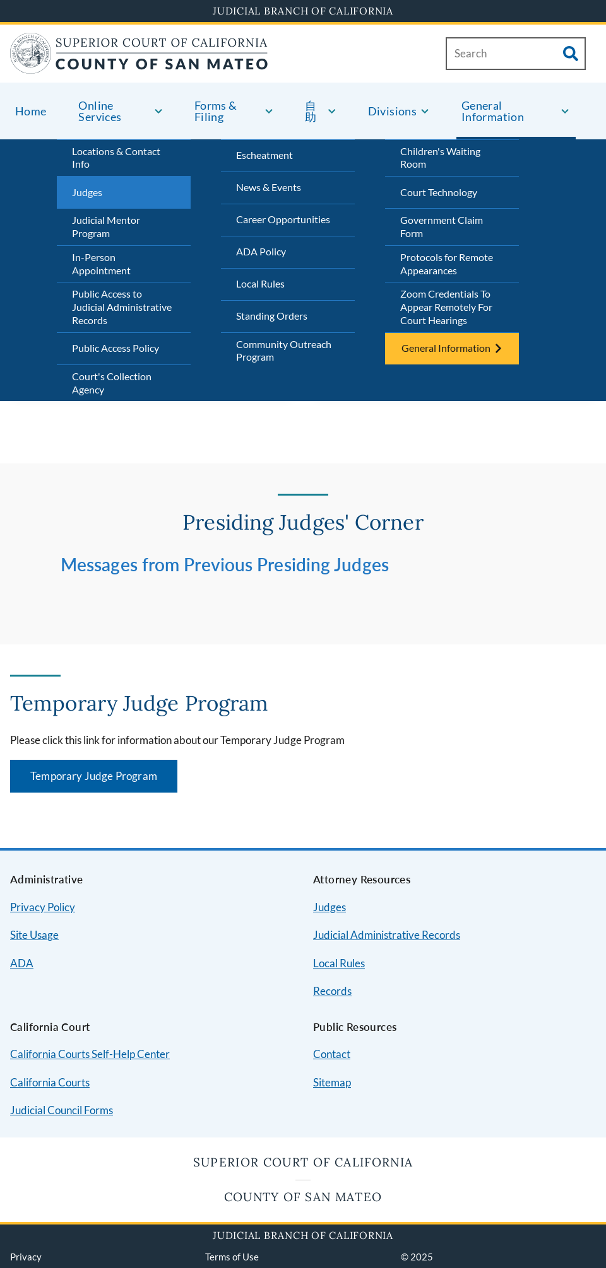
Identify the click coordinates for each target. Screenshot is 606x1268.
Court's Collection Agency (112, 382)
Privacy (26, 1256)
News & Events (268, 187)
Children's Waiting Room (440, 157)
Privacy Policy (42, 907)
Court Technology (438, 192)
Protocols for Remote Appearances (446, 263)
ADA (21, 963)
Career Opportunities (283, 219)
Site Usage (34, 934)
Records (332, 991)
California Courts (50, 1082)
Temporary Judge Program (93, 775)
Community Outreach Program (283, 350)
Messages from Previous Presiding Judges (225, 564)
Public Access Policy (115, 348)
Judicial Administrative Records (386, 934)
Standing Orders (271, 316)
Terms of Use (232, 1256)
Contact (331, 1054)
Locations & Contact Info (116, 157)
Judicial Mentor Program (106, 226)
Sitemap (332, 1082)
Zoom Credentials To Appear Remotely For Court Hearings (446, 307)
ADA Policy (261, 251)
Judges (87, 192)
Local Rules (260, 283)
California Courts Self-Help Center (90, 1054)
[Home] (139, 66)
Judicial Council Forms (61, 1110)
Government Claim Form (441, 226)
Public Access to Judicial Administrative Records (122, 307)
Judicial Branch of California (303, 10)
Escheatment (264, 155)
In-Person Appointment (101, 263)
